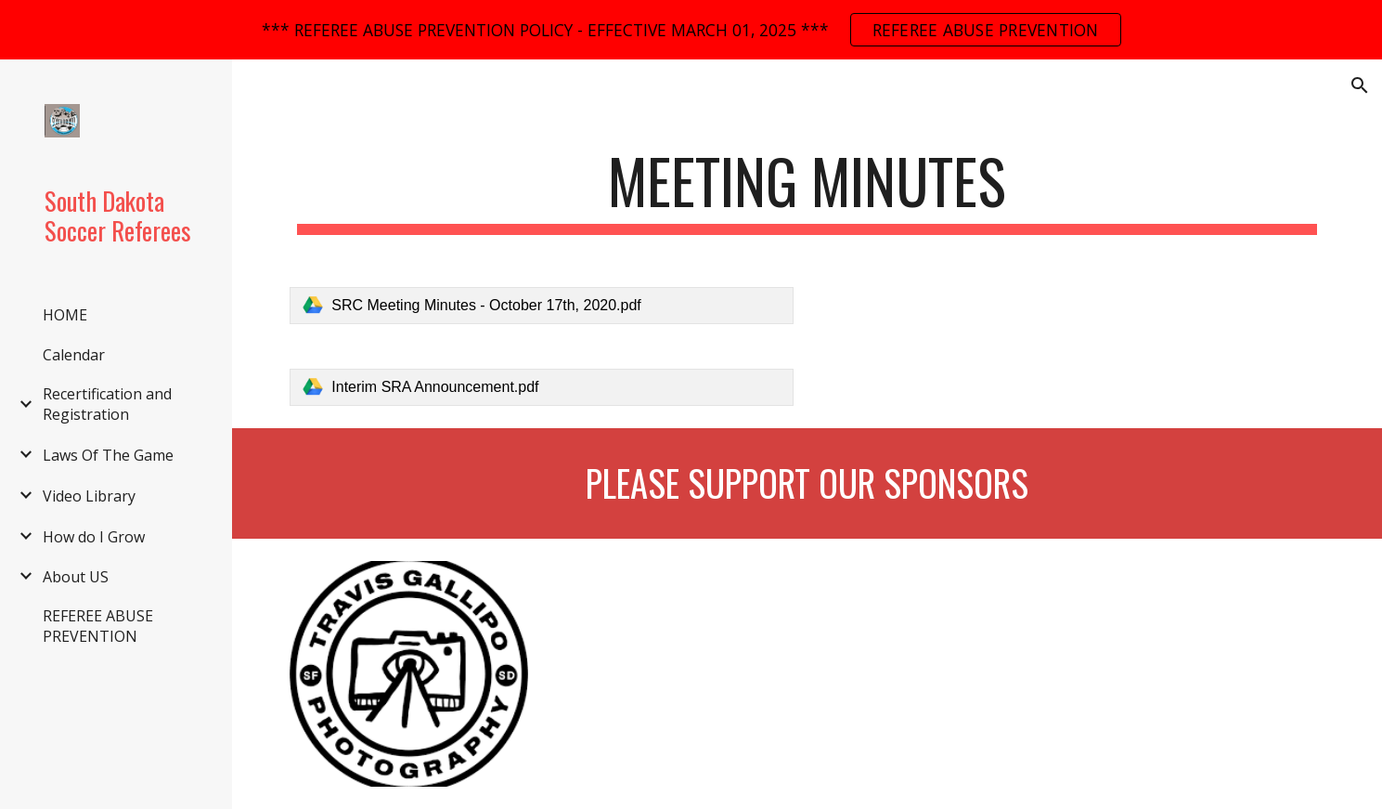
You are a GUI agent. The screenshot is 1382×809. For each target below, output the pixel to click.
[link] (542, 305)
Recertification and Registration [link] (107, 404)
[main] (807, 189)
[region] (691, 29)
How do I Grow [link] (94, 537)
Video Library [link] (89, 496)
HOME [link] (65, 315)
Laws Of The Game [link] (108, 455)
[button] (1359, 85)
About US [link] (76, 577)
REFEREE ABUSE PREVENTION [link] (98, 626)
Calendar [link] (74, 355)
